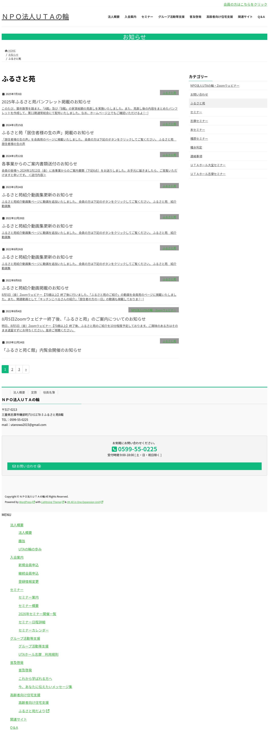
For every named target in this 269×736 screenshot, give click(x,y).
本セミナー (197, 130)
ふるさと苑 (169, 93)
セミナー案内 (28, 597)
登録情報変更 (28, 581)
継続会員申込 (28, 573)
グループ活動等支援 (25, 638)
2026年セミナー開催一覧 (37, 613)
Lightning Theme (51, 502)
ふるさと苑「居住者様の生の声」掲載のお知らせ (48, 132)
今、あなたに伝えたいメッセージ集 (45, 686)
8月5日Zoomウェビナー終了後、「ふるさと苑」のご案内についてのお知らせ (74, 319)
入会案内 (17, 557)
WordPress (25, 502)
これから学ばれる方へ (35, 678)
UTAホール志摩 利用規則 (38, 654)
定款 (34, 392)
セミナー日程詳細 (31, 621)
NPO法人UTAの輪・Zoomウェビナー (153, 310)
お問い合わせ (199, 94)
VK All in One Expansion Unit (83, 502)
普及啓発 (17, 662)
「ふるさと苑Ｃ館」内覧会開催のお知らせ (42, 350)
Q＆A (14, 727)
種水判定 (196, 147)
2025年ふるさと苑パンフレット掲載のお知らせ (46, 102)
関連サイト (18, 719)
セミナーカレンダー (33, 630)
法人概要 (19, 392)
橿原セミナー (199, 138)
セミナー (196, 112)
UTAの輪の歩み (30, 549)
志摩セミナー (199, 121)
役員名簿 (49, 392)
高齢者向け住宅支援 (25, 694)
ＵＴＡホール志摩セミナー (208, 174)
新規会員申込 (28, 564)
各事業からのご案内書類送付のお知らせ (40, 164)
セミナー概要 (28, 605)
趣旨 (21, 540)
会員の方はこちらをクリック (245, 4)
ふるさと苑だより (31, 710)
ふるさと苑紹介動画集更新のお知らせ (37, 195)
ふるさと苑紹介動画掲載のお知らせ (35, 288)
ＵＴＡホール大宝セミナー (208, 165)
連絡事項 (196, 156)
